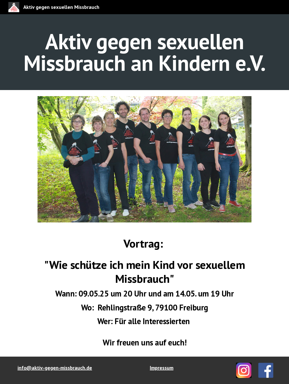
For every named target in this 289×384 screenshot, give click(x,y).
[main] (144, 52)
